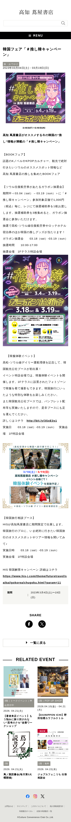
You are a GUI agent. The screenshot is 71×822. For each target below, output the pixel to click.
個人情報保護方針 (56, 806)
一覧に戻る (38, 642)
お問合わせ (9, 806)
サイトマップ (22, 806)
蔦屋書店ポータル (26, 811)
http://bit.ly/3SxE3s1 (42, 420)
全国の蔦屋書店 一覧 (44, 811)
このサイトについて (38, 806)
